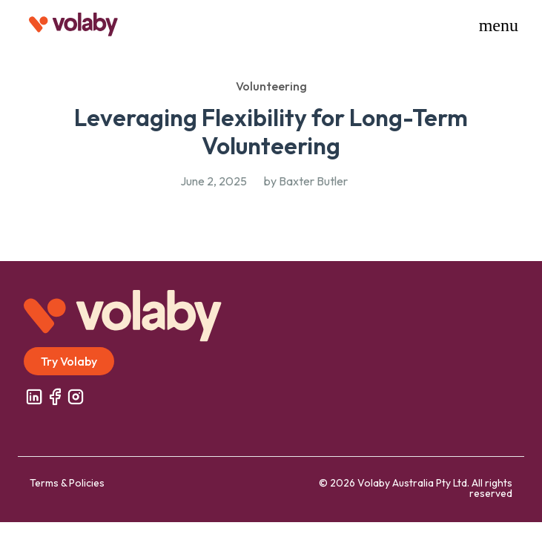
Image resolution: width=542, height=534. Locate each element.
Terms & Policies (67, 483)
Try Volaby (69, 361)
